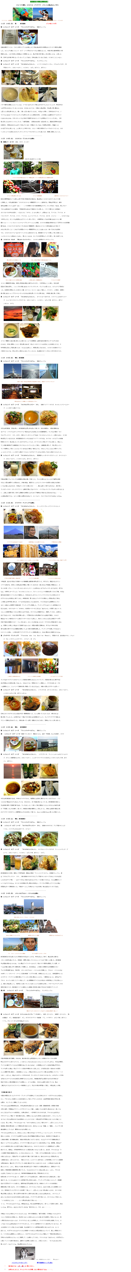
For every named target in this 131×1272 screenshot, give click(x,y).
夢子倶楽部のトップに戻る (44, 1262)
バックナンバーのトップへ (19, 1262)
